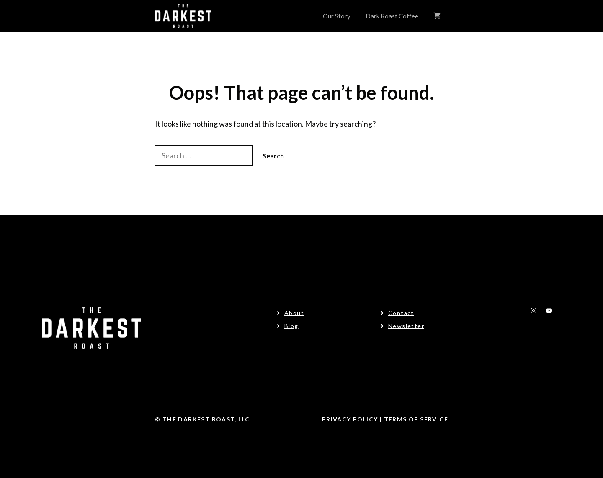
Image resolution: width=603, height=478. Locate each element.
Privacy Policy (350, 419)
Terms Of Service (416, 419)
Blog (291, 325)
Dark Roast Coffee (392, 16)
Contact (401, 312)
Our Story (336, 16)
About (294, 312)
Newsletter (406, 325)
